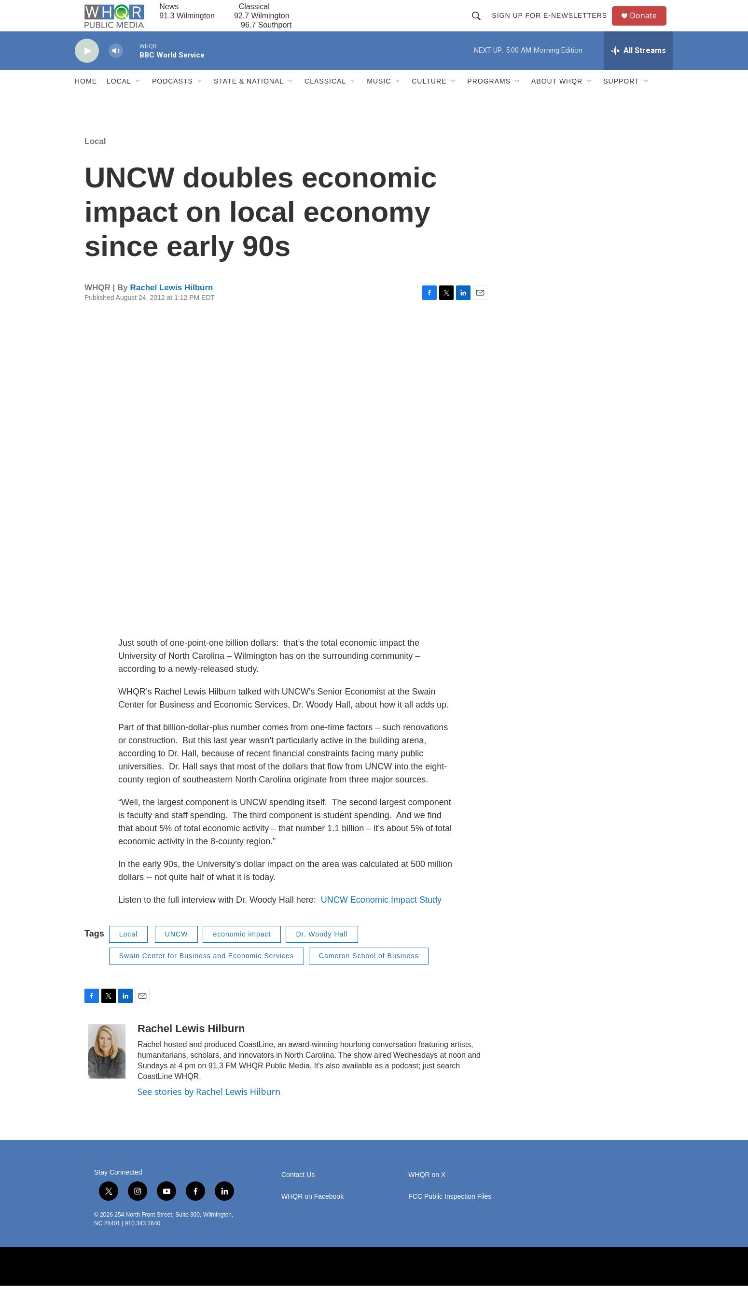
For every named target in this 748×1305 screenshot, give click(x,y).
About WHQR (556, 100)
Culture (429, 100)
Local (119, 100)
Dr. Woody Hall (321, 953)
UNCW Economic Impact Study (381, 919)
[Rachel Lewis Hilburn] (106, 1070)
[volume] (116, 70)
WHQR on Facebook (312, 1216)
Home (86, 100)
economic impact (242, 953)
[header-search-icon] (480, 25)
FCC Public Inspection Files (449, 1216)
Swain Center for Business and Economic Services (206, 975)
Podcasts (172, 100)
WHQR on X (426, 1194)
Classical (325, 100)
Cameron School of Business (369, 975)
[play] (87, 70)
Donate (649, 25)
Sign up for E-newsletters (553, 25)
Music (379, 100)
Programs (489, 100)
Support (621, 100)
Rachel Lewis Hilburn (171, 307)
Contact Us (298, 1194)
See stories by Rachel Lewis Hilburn (209, 1110)
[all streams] (638, 70)
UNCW (176, 953)
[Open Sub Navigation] (138, 100)
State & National (249, 100)
